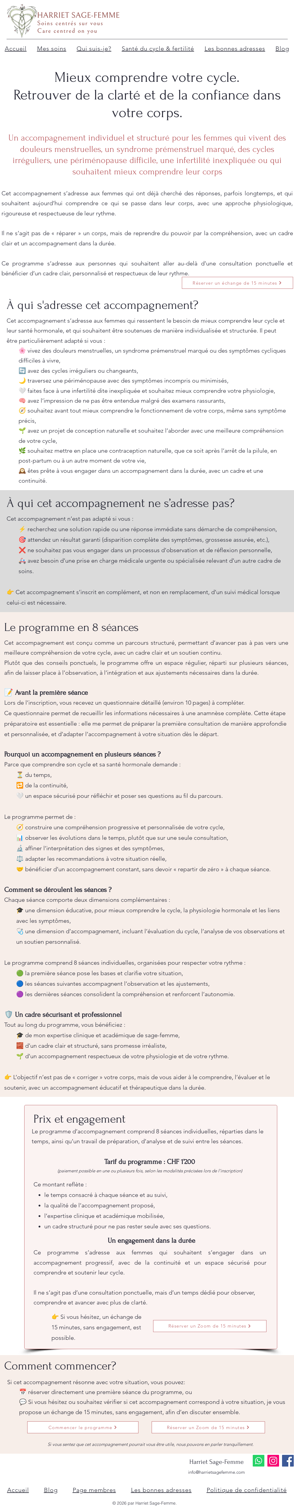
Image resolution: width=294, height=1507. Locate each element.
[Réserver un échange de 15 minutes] (237, 283)
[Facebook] (288, 1461)
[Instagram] (273, 1461)
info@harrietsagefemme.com (216, 1472)
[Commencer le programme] (82, 1427)
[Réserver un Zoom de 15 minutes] (209, 1326)
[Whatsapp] (258, 1461)
